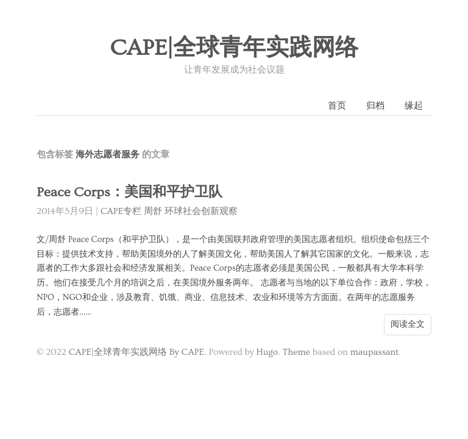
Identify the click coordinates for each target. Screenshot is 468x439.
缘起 (414, 106)
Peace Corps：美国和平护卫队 (129, 192)
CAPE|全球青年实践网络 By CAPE (136, 352)
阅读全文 (408, 324)
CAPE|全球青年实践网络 (234, 48)
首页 (337, 106)
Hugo (267, 352)
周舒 (153, 211)
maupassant (374, 352)
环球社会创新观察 (201, 211)
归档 (375, 106)
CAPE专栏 (121, 211)
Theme (296, 352)
